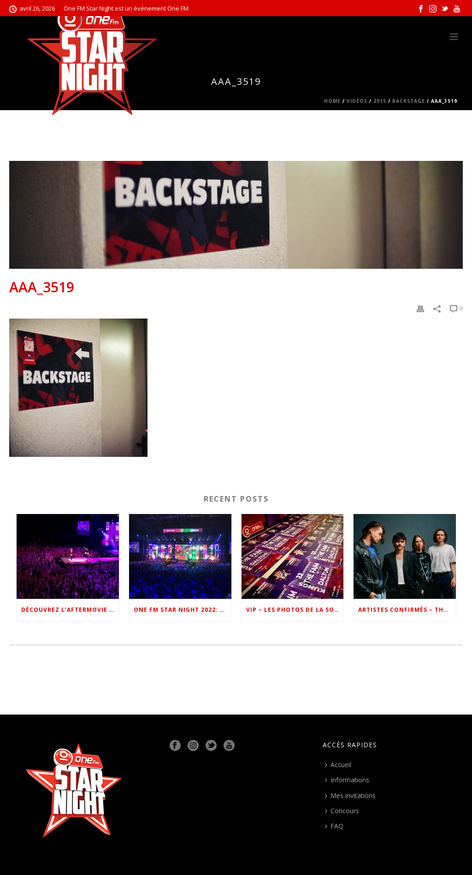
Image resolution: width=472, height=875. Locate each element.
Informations (347, 779)
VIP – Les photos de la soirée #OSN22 (295, 610)
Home (332, 101)
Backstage (408, 101)
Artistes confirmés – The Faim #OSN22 (407, 610)
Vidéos (357, 101)
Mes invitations (350, 795)
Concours (342, 810)
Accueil (338, 764)
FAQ (334, 826)
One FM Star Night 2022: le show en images (182, 610)
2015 (379, 101)
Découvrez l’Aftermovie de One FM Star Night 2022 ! (70, 610)
